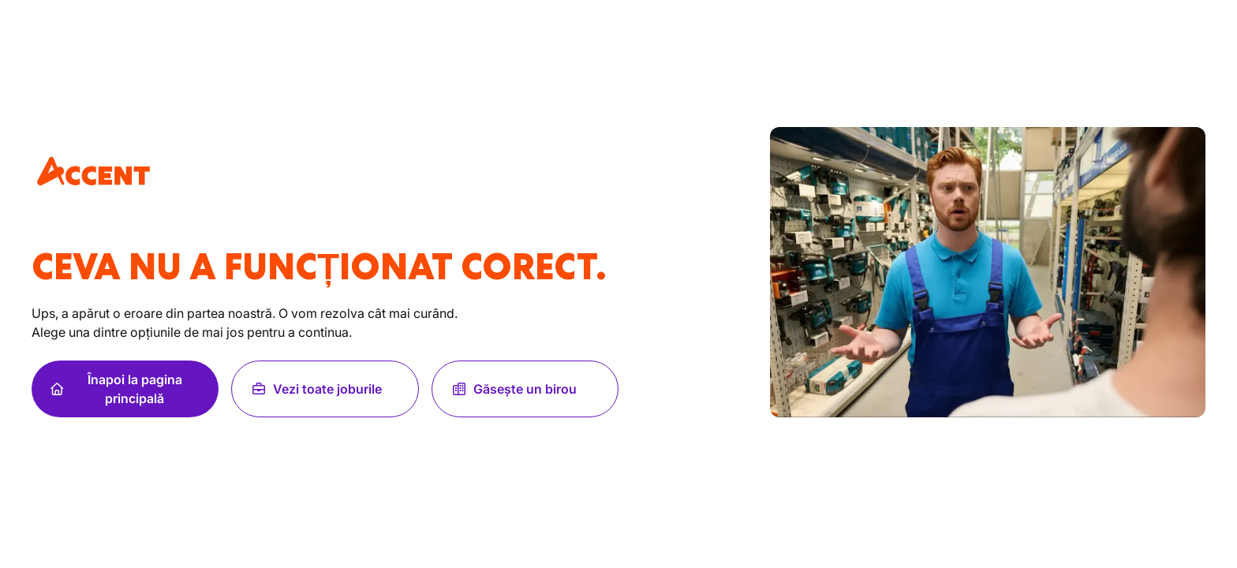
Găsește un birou (514, 389)
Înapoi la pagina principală (116, 389)
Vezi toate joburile (316, 389)
